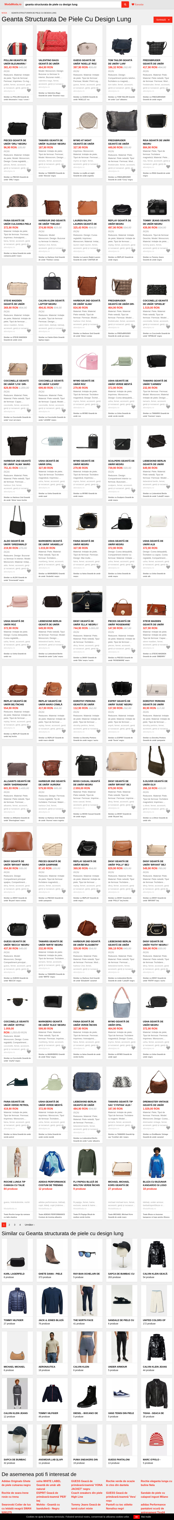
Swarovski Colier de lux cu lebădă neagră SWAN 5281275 (16, 1508)
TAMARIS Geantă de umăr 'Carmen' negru (155, 384)
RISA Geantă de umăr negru (156, 142)
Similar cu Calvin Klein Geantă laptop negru (51, 338)
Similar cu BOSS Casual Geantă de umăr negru (86, 815)
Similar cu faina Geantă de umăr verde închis (87, 1055)
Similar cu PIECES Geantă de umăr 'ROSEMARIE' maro (120, 659)
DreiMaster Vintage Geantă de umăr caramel (156, 1105)
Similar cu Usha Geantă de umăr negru (119, 575)
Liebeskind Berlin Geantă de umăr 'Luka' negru (49, 624)
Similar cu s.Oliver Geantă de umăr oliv (155, 819)
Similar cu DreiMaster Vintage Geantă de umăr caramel (155, 1135)
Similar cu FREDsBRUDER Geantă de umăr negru (154, 98)
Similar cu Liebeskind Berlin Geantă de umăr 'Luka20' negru (156, 494)
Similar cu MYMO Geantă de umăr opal (120, 1055)
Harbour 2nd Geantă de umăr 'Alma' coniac (86, 304)
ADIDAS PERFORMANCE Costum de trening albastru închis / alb (52, 1185)
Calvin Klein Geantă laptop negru (51, 302)
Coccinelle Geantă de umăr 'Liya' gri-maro (16, 384)
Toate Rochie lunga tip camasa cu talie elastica (17, 1215)
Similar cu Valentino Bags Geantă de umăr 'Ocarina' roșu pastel (51, 95)
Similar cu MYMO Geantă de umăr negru (85, 494)
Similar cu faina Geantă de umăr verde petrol (17, 1135)
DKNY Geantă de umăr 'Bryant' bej (119, 783)
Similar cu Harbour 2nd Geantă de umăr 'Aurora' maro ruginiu (51, 819)
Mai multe (146, 1516)
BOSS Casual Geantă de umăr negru (86, 783)
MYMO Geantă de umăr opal (118, 1023)
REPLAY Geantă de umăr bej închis (15, 703)
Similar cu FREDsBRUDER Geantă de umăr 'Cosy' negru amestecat (120, 179)
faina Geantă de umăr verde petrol (16, 1103)
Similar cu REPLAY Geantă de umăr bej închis (16, 735)
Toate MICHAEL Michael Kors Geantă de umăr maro (120, 1215)
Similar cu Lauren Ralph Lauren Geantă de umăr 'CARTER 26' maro (86, 259)
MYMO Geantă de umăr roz (83, 382)
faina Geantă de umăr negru (83, 543)
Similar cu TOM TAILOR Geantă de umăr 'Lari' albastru (121, 98)
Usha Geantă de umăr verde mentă (120, 382)
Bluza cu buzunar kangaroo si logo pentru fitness (155, 1185)
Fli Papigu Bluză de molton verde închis (86, 1183)
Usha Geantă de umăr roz (14, 623)
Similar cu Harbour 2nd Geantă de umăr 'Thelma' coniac (51, 258)
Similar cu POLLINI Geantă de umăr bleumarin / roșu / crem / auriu (16, 99)
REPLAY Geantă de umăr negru (119, 222)
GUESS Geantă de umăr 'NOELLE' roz (85, 62)
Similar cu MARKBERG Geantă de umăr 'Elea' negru (51, 1055)
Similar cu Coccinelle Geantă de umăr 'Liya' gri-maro (17, 418)
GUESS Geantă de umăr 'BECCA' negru (16, 943)
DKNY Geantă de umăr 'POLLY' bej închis (118, 864)
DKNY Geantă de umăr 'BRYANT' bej (154, 863)
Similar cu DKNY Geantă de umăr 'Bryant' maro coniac (15, 899)
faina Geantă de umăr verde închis (85, 1023)
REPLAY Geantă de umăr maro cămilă (50, 703)
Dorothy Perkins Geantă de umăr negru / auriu (84, 704)
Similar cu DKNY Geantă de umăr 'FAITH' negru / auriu (154, 979)
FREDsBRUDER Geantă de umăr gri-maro (121, 304)
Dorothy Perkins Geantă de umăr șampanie (154, 704)
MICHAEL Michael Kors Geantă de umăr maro (118, 1185)
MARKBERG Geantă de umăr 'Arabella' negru (50, 544)
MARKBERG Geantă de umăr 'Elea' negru (52, 1023)
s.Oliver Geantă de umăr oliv (155, 783)
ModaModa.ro (13, 4)
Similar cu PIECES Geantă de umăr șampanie (50, 899)
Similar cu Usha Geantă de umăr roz (15, 655)
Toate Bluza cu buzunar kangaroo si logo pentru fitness (156, 1215)
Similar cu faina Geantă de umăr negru (87, 575)
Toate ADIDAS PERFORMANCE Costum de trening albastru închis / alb (51, 1217)
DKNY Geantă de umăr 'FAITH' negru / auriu (155, 945)
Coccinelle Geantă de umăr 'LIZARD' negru (50, 384)
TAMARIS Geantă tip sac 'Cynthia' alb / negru (120, 1105)
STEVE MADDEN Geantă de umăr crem (14, 304)
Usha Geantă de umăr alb (153, 543)
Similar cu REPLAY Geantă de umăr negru (120, 258)
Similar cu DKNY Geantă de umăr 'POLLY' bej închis (119, 899)
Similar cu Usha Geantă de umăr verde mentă (119, 414)
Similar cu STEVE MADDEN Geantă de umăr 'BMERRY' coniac (154, 656)
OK (136, 1517)
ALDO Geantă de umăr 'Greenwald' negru (15, 544)
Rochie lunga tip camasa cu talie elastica (14, 1185)
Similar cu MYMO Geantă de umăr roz (85, 414)
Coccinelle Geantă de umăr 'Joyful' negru (16, 1025)
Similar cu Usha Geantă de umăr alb (154, 575)
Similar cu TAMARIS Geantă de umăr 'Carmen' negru (156, 414)
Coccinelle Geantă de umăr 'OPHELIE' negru (155, 304)
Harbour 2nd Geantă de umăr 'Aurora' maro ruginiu (51, 784)
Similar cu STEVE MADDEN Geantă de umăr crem (15, 338)
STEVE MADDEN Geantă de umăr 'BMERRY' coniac (153, 624)
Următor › (29, 1224)
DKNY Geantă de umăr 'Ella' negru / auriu (85, 624)
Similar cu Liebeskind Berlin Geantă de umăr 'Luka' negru (50, 655)
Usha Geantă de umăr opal (48, 463)
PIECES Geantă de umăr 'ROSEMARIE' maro (119, 624)
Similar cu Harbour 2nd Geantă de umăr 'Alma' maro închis (17, 498)
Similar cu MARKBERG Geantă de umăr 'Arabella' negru (51, 575)
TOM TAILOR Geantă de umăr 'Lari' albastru (120, 63)
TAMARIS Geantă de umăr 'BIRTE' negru (50, 943)
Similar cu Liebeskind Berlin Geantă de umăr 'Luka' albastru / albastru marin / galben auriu (86, 1140)
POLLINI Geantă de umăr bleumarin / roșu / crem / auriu (16, 63)
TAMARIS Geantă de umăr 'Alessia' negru (52, 142)
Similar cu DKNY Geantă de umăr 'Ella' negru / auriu (85, 659)
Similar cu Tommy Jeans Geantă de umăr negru (153, 258)
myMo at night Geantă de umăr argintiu (83, 144)
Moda (4, 13)
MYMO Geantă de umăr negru (83, 463)
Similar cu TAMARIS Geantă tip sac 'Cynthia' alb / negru (121, 1135)
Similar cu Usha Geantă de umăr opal (49, 494)
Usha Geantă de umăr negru (118, 543)
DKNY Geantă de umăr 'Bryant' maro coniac (16, 864)
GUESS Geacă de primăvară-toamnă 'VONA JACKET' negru (87, 1485)
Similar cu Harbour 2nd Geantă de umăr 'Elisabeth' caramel (86, 979)
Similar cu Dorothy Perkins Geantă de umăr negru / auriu (85, 739)
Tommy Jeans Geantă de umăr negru (156, 222)
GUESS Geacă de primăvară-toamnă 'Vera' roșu (121, 1497)
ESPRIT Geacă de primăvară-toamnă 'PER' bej (51, 1497)
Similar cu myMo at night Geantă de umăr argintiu (83, 174)
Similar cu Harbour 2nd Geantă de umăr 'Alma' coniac (86, 334)
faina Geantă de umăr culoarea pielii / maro (17, 224)
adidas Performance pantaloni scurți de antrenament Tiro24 (153, 1508)
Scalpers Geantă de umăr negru (121, 463)
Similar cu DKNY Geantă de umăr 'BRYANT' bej (154, 899)
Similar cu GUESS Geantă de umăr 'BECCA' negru (16, 979)
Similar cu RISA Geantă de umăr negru (156, 174)
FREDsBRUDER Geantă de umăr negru (153, 63)
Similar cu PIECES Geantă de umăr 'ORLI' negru (16, 178)
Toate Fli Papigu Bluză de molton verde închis (84, 1215)
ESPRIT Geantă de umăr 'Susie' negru (120, 703)
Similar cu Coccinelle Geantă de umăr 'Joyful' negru (17, 1059)
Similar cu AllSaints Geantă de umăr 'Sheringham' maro (17, 819)
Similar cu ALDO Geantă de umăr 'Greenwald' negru (15, 578)
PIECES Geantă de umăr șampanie (49, 863)
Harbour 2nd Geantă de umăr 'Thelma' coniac (51, 224)
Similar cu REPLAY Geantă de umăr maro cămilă (51, 739)
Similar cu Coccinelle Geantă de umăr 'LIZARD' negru (52, 418)
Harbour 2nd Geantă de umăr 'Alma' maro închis (17, 464)
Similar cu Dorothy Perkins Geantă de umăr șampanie (154, 739)
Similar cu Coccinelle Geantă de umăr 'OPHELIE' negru (156, 334)
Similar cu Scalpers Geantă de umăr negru (121, 498)
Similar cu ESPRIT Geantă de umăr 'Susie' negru (120, 739)
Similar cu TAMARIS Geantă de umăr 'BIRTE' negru (51, 975)
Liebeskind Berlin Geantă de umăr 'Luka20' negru (154, 464)
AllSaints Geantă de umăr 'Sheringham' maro (17, 784)
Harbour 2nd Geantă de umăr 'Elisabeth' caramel (86, 945)
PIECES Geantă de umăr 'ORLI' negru (15, 142)
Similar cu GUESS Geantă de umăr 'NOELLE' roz (85, 98)
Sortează (161, 19)
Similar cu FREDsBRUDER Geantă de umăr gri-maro (119, 334)
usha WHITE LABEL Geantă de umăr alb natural (48, 1485)
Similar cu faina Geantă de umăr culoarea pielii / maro (17, 254)
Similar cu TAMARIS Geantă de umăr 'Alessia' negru (51, 174)
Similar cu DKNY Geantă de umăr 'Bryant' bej (119, 815)
